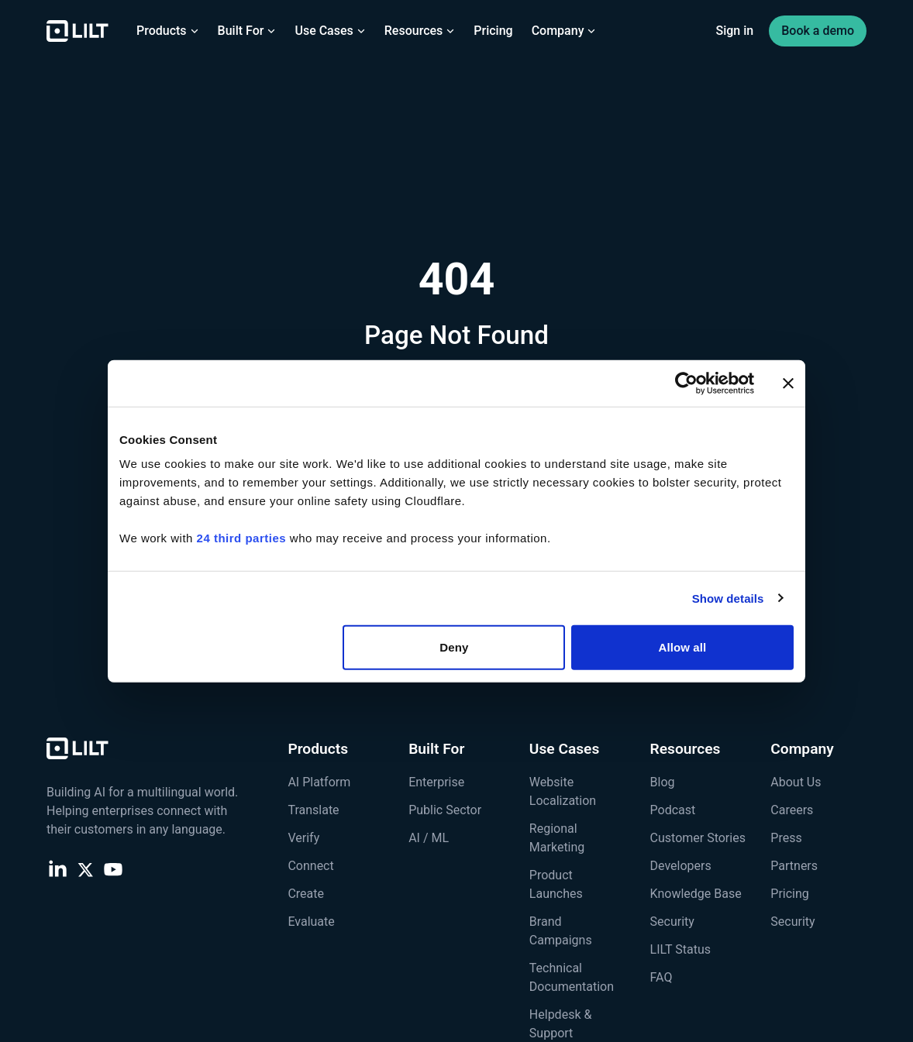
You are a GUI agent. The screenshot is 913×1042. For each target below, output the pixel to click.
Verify (303, 838)
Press (785, 838)
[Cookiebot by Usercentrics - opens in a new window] (686, 382)
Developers (680, 865)
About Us (795, 782)
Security (672, 921)
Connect (310, 865)
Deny (453, 647)
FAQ (661, 977)
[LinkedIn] (57, 868)
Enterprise (436, 782)
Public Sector (444, 810)
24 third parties (242, 538)
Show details (728, 597)
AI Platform (319, 782)
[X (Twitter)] (85, 868)
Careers (791, 810)
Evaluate (311, 921)
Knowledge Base (696, 893)
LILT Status (680, 949)
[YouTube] (113, 868)
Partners (794, 865)
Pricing (493, 30)
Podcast (673, 810)
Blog (662, 782)
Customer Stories (698, 838)
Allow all (683, 647)
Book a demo (817, 30)
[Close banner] (788, 382)
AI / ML (428, 838)
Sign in (735, 30)
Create (306, 893)
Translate (313, 810)
